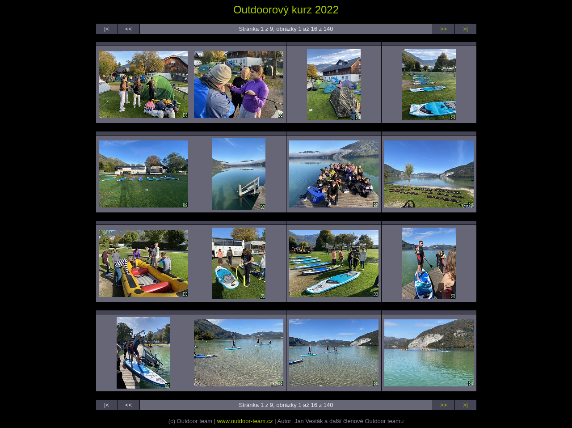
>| (465, 28)
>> (443, 28)
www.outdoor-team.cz (245, 421)
